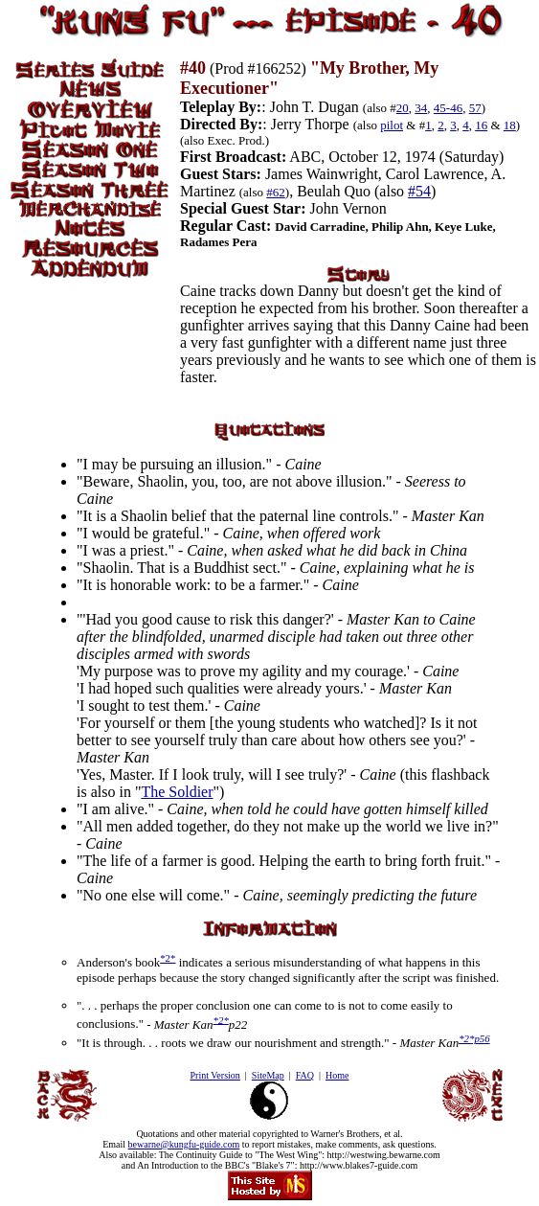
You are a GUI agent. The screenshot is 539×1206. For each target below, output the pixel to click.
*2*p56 (474, 1038)
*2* (167, 958)
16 (481, 125)
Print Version (214, 1075)
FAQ (305, 1075)
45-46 (448, 108)
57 (475, 108)
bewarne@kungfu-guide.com (184, 1144)
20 (402, 108)
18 (510, 125)
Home (337, 1075)
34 (421, 108)
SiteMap (268, 1075)
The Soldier (177, 792)
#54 (419, 191)
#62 (275, 192)
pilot (391, 125)
